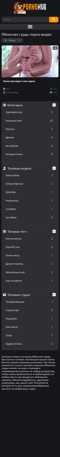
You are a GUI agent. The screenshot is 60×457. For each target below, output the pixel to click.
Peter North (29, 327)
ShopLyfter (29, 318)
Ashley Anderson (29, 183)
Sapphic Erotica (29, 343)
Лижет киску (29, 255)
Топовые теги (17, 231)
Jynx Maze (29, 217)
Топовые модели (19, 168)
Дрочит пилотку (29, 263)
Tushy (29, 335)
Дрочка (29, 137)
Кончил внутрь (29, 238)
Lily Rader (29, 209)
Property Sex (29, 310)
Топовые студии (19, 294)
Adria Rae (29, 192)
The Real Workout (29, 301)
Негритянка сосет (29, 272)
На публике (29, 145)
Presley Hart (29, 200)
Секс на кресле (29, 280)
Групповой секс (29, 112)
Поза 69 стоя (29, 247)
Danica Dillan (29, 175)
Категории (15, 105)
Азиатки (29, 129)
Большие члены (29, 154)
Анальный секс (29, 120)
